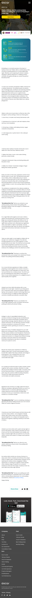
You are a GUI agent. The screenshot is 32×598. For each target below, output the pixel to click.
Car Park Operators (7, 569)
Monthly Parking (20, 544)
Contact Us (5, 544)
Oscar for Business (21, 539)
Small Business (5, 573)
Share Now (14, 489)
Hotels (3, 564)
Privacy (8, 592)
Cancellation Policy (6, 549)
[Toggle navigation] (29, 3)
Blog (3, 537)
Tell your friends (20, 537)
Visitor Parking (5, 562)
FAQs (3, 539)
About (3, 535)
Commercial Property (7, 566)
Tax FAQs (4, 542)
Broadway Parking (18, 477)
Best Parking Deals (21, 542)
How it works (19, 535)
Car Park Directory (6, 576)
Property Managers (7, 571)
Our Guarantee (5, 546)
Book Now (11, 17)
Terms (3, 592)
